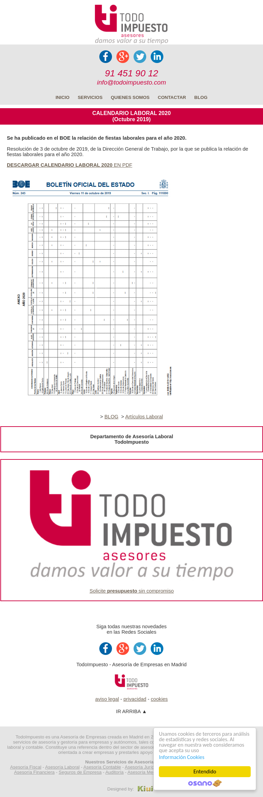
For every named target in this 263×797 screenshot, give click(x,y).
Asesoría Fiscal (25, 767)
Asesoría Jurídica (142, 767)
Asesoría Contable (102, 767)
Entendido (204, 771)
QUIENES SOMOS (130, 97)
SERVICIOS (90, 97)
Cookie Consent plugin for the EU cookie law (205, 783)
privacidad (134, 699)
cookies (159, 699)
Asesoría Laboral (62, 767)
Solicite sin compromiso (132, 591)
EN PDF (69, 165)
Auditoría (114, 772)
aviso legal (107, 699)
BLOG (201, 97)
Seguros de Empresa (80, 772)
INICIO (62, 97)
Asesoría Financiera (34, 772)
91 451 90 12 (131, 73)
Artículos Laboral (144, 416)
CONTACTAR (172, 97)
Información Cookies (181, 757)
